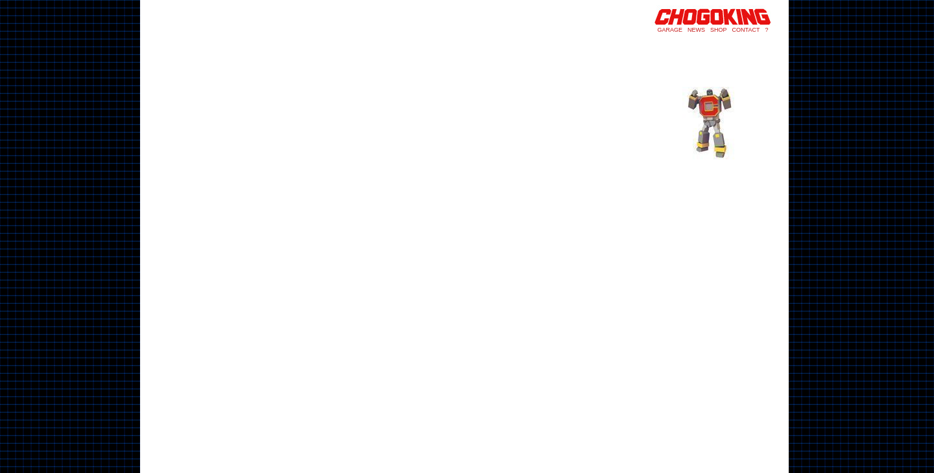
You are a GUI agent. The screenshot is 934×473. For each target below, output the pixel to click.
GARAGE (670, 30)
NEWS (696, 30)
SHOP (718, 30)
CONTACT (746, 30)
